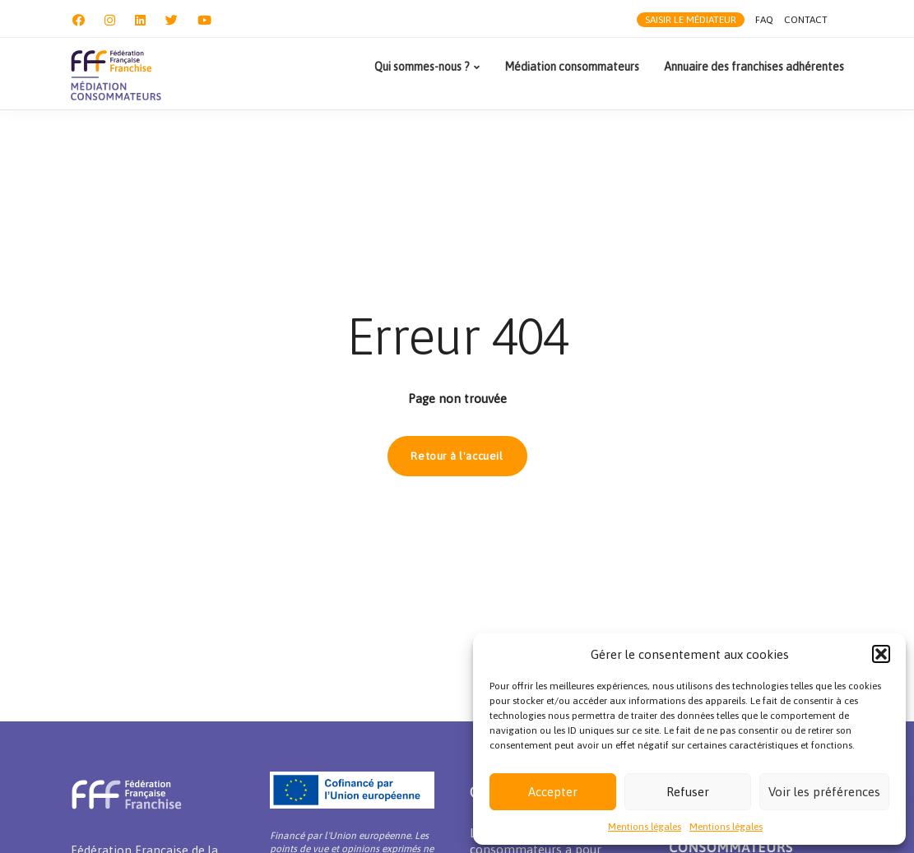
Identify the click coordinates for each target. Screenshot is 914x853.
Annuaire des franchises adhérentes (754, 66)
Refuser (687, 792)
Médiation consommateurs (571, 66)
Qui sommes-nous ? (422, 66)
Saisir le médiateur (689, 20)
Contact (806, 20)
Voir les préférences (824, 792)
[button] (881, 654)
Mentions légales (644, 826)
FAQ (763, 20)
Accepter (553, 792)
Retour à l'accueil (457, 456)
